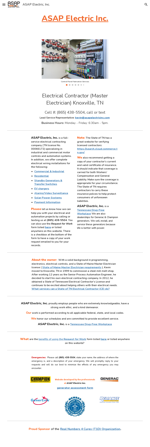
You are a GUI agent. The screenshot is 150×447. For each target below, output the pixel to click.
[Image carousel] (75, 62)
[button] (4, 4)
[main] (75, 18)
